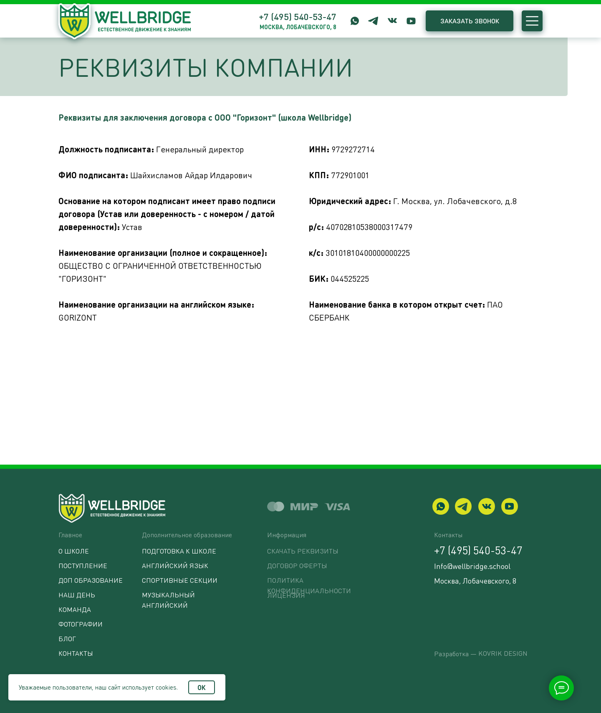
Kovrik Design (503, 653)
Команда (74, 609)
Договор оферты (297, 565)
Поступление (82, 565)
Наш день (76, 594)
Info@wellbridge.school (472, 566)
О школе (73, 550)
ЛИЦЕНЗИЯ (286, 595)
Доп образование (90, 580)
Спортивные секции (179, 580)
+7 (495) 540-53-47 (297, 16)
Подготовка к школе (179, 550)
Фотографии (80, 623)
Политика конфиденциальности (309, 585)
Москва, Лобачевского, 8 (475, 580)
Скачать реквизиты (302, 550)
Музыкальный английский (168, 599)
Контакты (75, 653)
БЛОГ (67, 638)
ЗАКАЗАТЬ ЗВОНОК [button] (469, 20)
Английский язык (175, 565)
